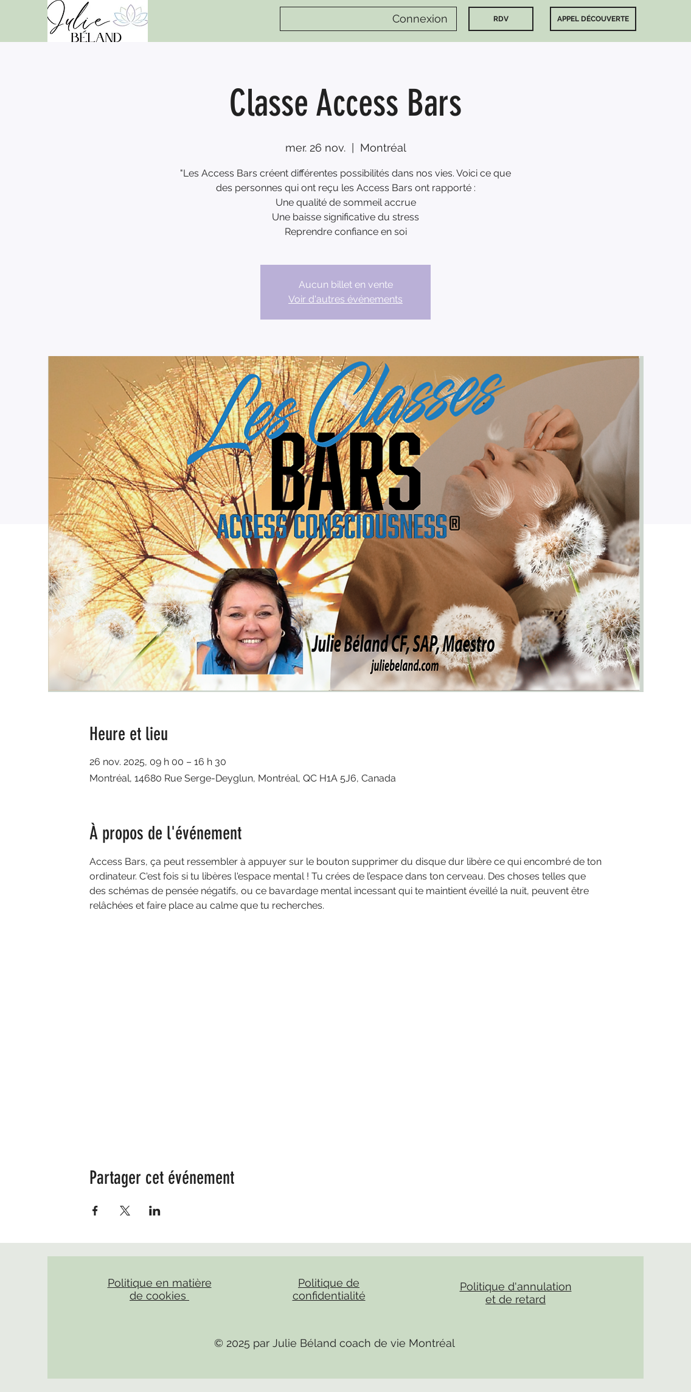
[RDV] (500, 19)
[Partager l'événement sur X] (125, 1210)
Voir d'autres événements (345, 299)
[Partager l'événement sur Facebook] (95, 1210)
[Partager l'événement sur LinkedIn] (155, 1210)
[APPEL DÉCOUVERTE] (593, 19)
